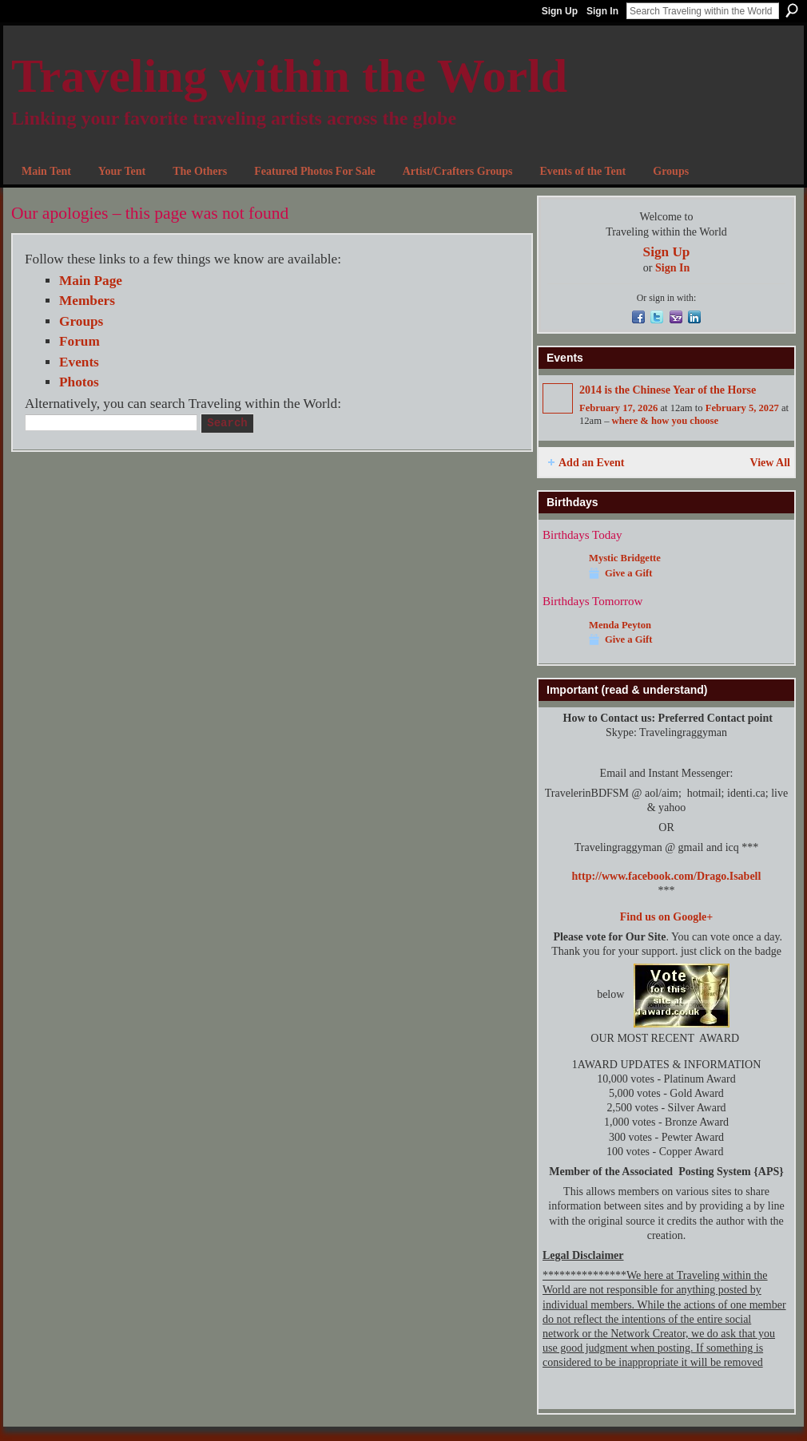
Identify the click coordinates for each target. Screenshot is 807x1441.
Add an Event (591, 463)
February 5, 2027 (742, 408)
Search (791, 10)
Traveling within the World (289, 75)
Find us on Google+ (667, 917)
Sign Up (560, 11)
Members (87, 300)
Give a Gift (628, 573)
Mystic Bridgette (625, 558)
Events (79, 362)
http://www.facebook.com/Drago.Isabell (666, 876)
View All (770, 463)
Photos (79, 382)
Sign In (602, 11)
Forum (79, 341)
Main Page (90, 280)
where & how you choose (665, 420)
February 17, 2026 (618, 408)
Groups (81, 321)
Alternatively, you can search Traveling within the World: (183, 403)
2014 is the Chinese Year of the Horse (667, 390)
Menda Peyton (620, 625)
